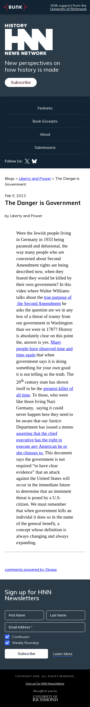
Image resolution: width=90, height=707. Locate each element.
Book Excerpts (45, 121)
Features (45, 108)
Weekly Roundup (25, 643)
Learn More (62, 653)
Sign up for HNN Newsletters (45, 683)
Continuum (20, 637)
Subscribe (21, 82)
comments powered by (31, 569)
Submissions (45, 147)
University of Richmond (68, 9)
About (45, 134)
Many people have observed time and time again (44, 349)
